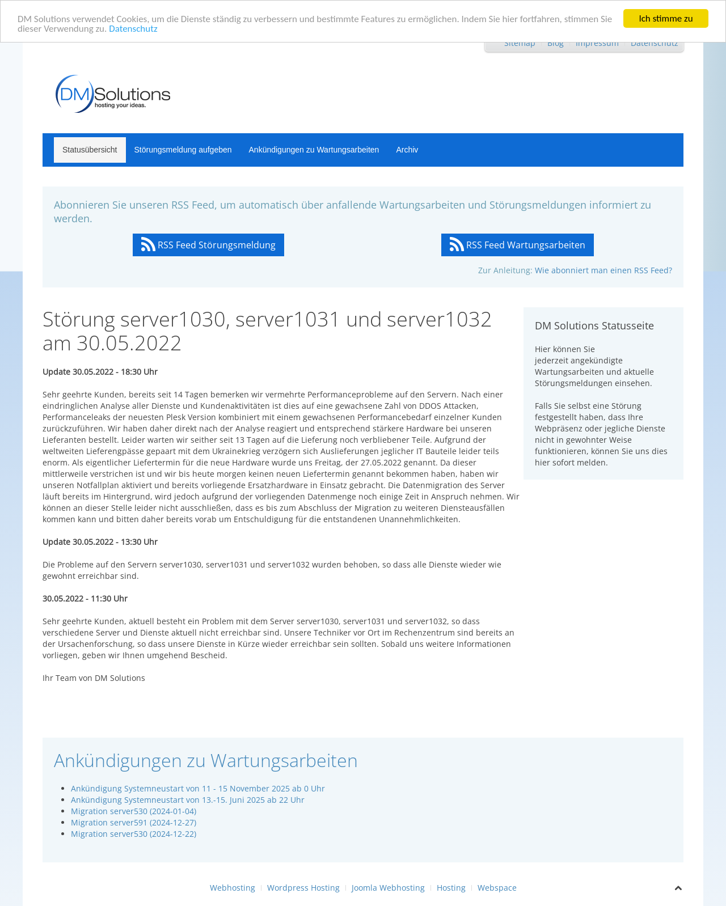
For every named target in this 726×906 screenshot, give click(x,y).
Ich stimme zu (666, 18)
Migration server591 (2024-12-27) (133, 822)
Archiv (407, 149)
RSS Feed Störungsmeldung (208, 245)
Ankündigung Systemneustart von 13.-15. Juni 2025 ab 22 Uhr (188, 799)
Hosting (451, 887)
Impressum (597, 42)
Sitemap (519, 42)
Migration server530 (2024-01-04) (133, 811)
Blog (555, 42)
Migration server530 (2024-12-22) (133, 833)
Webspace (497, 887)
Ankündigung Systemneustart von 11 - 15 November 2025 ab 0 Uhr (198, 788)
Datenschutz (133, 28)
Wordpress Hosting (303, 887)
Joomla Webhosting (388, 887)
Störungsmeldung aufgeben (183, 149)
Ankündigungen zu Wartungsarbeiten (314, 149)
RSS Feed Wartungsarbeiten (517, 245)
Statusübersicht (89, 149)
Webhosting (232, 887)
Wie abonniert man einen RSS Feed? (603, 270)
